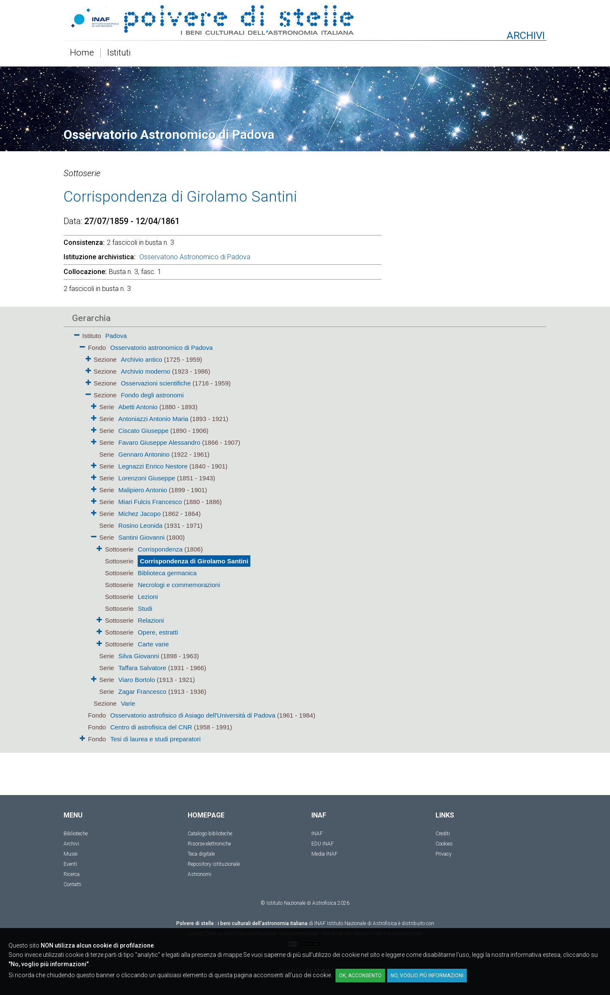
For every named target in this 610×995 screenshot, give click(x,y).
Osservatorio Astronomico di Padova (194, 257)
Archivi (71, 844)
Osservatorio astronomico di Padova (161, 347)
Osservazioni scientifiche (156, 383)
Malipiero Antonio (143, 489)
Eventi (70, 864)
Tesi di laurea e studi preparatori (155, 739)
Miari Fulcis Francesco (150, 501)
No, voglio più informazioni (427, 975)
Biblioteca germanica (167, 572)
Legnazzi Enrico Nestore (152, 466)
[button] (77, 333)
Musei (71, 854)
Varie (128, 703)
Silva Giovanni (139, 656)
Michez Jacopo (140, 513)
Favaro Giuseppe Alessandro (160, 442)
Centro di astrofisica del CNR (151, 727)
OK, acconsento (360, 975)
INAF (317, 834)
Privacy (443, 854)
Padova (116, 335)
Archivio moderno (145, 371)
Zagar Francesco (143, 691)
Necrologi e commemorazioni (179, 584)
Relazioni (151, 620)
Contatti (72, 884)
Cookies (444, 844)
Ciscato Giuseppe (144, 430)
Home (82, 53)
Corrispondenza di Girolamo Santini (194, 561)
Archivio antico (141, 359)
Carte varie (153, 644)
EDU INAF (322, 844)
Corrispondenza (160, 549)
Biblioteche (76, 834)
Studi (145, 608)
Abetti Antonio (138, 406)
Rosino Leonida (141, 525)
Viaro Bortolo (137, 679)
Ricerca (72, 874)
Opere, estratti (158, 632)
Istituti (119, 53)
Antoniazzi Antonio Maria (154, 418)
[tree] (256, 536)
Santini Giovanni (142, 537)
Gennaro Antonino (144, 454)
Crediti (442, 834)
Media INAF (324, 854)
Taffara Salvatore (143, 667)
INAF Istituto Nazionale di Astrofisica (355, 923)
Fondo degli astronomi (152, 395)
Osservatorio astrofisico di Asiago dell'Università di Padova (192, 715)
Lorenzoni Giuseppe (146, 478)
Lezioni (148, 596)
